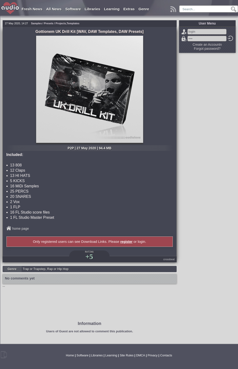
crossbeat (169, 259)
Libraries (92, 9)
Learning (112, 9)
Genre (143, 9)
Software (73, 9)
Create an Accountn (207, 44)
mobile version (3, 354)
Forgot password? (184, 38)
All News (54, 9)
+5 (89, 256)
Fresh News (32, 9)
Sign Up (184, 31)
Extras (129, 9)
